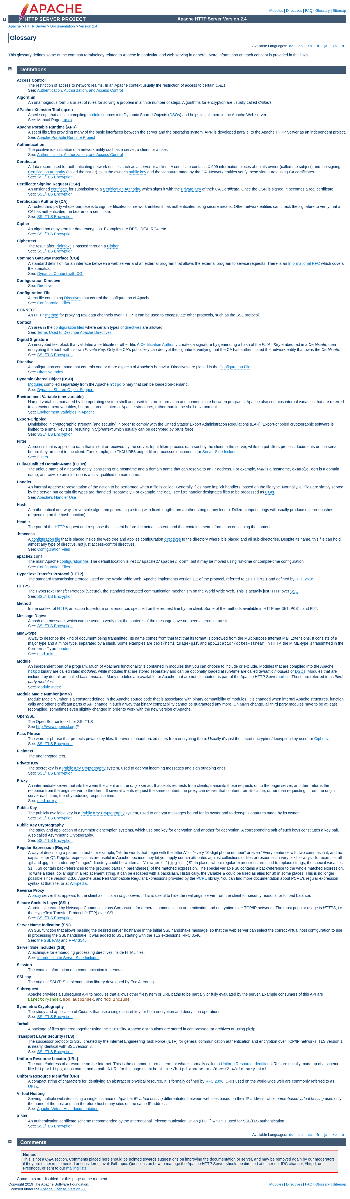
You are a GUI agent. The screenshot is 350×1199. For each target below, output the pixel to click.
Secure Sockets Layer (37, 903)
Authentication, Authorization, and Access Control (80, 90)
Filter (21, 441)
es (310, 46)
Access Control (31, 80)
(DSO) (67, 379)
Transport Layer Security (40, 1036)
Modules (276, 10)
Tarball (23, 1024)
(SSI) (61, 947)
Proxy (22, 780)
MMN (65, 694)
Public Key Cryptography (83, 768)
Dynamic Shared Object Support (65, 389)
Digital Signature (32, 339)
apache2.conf (29, 556)
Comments (33, 1142)
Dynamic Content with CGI (60, 273)
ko (334, 46)
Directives (294, 10)
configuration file (45, 539)
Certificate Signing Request (42, 184)
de (291, 46)
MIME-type (26, 633)
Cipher (23, 223)
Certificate (26, 161)
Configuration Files (53, 303)
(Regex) (62, 847)
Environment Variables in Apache (66, 412)
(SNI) (66, 925)
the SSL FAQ (48, 940)
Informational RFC (304, 263)
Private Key (191, 189)
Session (24, 965)
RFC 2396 (215, 1081)
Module (24, 661)
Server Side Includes (220, 451)
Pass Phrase (28, 733)
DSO (173, 114)
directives (133, 327)
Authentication (30, 144)
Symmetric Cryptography (40, 1006)
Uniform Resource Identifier (245, 1064)
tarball (284, 676)
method (51, 315)
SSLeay (24, 977)
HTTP (60, 527)
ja (325, 46)
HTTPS (23, 586)
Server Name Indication (39, 925)
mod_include (117, 999)
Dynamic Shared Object (39, 379)
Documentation (62, 26)
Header (23, 522)
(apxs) (67, 109)
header (63, 648)
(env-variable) (71, 396)
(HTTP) (76, 574)
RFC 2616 (305, 579)
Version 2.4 (88, 26)
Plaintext (63, 246)
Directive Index (50, 372)
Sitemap (339, 10)
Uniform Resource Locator (41, 1058)
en (300, 46)
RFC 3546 (78, 940)
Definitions (33, 69)
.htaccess (26, 534)
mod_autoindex (78, 999)
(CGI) (74, 258)
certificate (59, 189)
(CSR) (74, 184)
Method (24, 603)
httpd (115, 384)
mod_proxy (47, 800)
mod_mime (47, 654)
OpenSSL (25, 716)
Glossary (322, 10)
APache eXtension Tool (38, 109)
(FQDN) (79, 464)
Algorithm (26, 97)
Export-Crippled (32, 419)
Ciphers (321, 738)
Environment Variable (37, 396)
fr (318, 46)
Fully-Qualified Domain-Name (44, 464)
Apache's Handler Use (56, 497)
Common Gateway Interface (42, 258)
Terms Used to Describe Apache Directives (74, 332)
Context (24, 322)
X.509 (22, 1116)
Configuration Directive (38, 280)
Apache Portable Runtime (41, 127)
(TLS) (69, 1036)
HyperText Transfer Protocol (43, 574)
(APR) (71, 127)
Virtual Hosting (31, 1093)
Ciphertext (26, 241)
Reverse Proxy (30, 890)
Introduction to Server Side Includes (68, 957)
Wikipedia (78, 883)
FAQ (308, 10)
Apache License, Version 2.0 (63, 1189)
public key (137, 172)
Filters (42, 457)
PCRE (201, 878)
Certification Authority (46, 172)
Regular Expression (35, 847)
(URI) (74, 1076)
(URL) (72, 1058)
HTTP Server (35, 26)
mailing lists (76, 1168)
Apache (14, 26)
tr (343, 46)
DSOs (300, 671)
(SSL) (64, 903)
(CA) (63, 201)
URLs (33, 1086)
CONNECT (26, 310)
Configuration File (33, 293)
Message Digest (32, 616)
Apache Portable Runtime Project (66, 137)
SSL (294, 591)
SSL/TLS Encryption (55, 177)
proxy (36, 895)
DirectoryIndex (44, 999)
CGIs (269, 492)
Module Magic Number (38, 694)
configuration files (69, 327)
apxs (67, 120)
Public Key (27, 807)
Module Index (49, 687)
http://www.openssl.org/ (56, 726)
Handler (24, 482)
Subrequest (27, 989)
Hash (21, 504)
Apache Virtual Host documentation (67, 1108)
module (94, 114)
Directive (44, 285)
